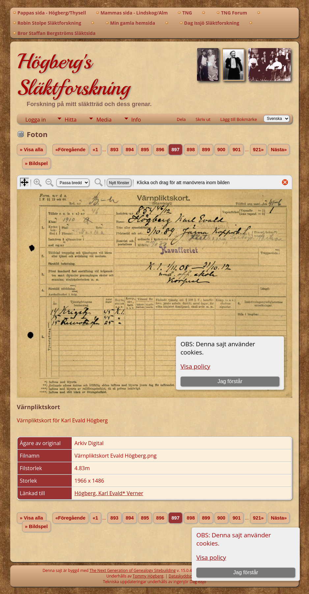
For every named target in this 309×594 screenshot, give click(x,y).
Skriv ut (203, 119)
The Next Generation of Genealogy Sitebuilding (133, 570)
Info (136, 119)
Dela (181, 119)
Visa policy (211, 557)
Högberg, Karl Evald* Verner (108, 493)
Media (103, 119)
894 (129, 149)
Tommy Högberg (148, 576)
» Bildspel (36, 163)
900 (221, 149)
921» (258, 149)
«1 (95, 149)
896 (160, 149)
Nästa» (279, 149)
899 (206, 149)
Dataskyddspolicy (185, 576)
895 (145, 149)
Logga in (35, 119)
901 (236, 149)
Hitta (70, 119)
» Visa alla (31, 149)
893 (114, 149)
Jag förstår (245, 572)
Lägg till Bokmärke (238, 119)
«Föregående (70, 149)
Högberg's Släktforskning (73, 74)
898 (191, 149)
